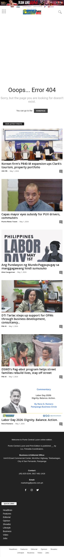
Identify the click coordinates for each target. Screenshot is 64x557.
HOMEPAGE (40, 111)
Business (7, 531)
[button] (59, 12)
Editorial (7, 517)
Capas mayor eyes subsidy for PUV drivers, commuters (30, 216)
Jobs (5, 538)
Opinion (6, 521)
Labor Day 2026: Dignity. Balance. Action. (29, 420)
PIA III (4, 326)
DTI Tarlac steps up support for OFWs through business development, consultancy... (27, 318)
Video (5, 535)
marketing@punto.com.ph (32, 483)
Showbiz (7, 524)
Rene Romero (7, 424)
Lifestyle (7, 528)
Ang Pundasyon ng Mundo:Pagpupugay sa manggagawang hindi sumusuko (30, 266)
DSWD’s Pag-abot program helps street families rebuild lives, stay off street (28, 371)
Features (7, 513)
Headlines (7, 510)
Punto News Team (9, 221)
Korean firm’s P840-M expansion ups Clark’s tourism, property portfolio (31, 165)
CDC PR (4, 171)
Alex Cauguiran (8, 272)
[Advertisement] (32, 49)
